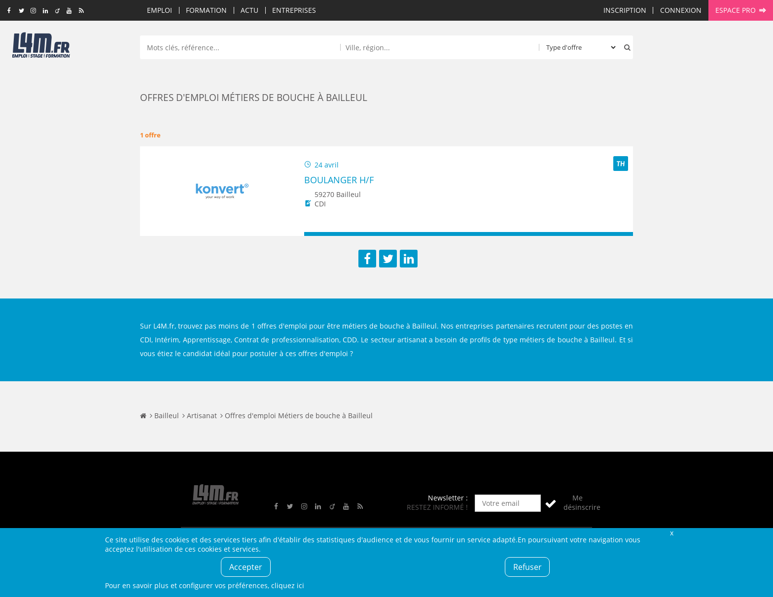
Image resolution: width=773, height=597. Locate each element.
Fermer (671, 532)
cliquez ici (287, 585)
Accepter (245, 567)
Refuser (527, 567)
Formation (206, 10)
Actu (249, 10)
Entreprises (294, 10)
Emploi (159, 10)
